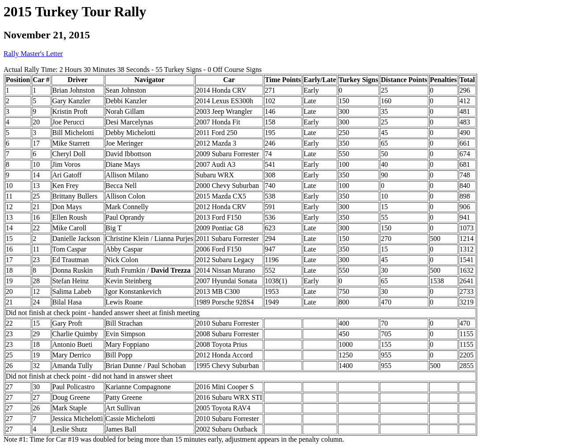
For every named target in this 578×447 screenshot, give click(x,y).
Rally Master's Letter (33, 53)
